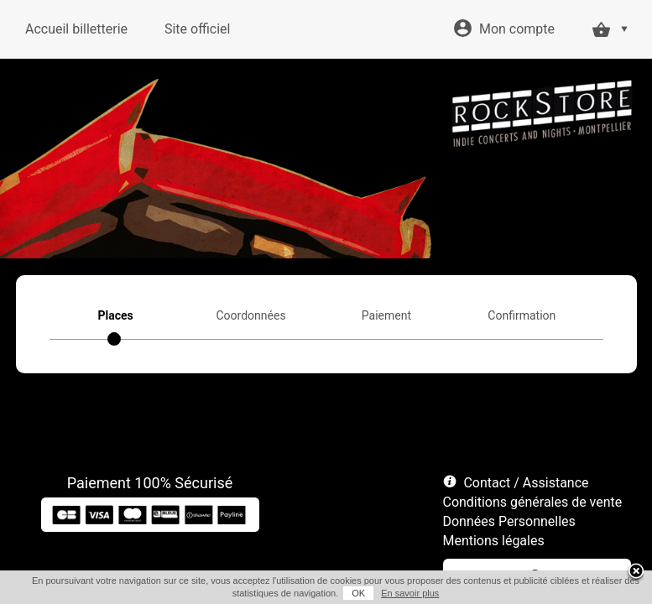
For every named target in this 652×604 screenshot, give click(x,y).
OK (358, 593)
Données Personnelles (509, 521)
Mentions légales (494, 541)
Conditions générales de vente (533, 502)
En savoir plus (410, 593)
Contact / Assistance (525, 483)
